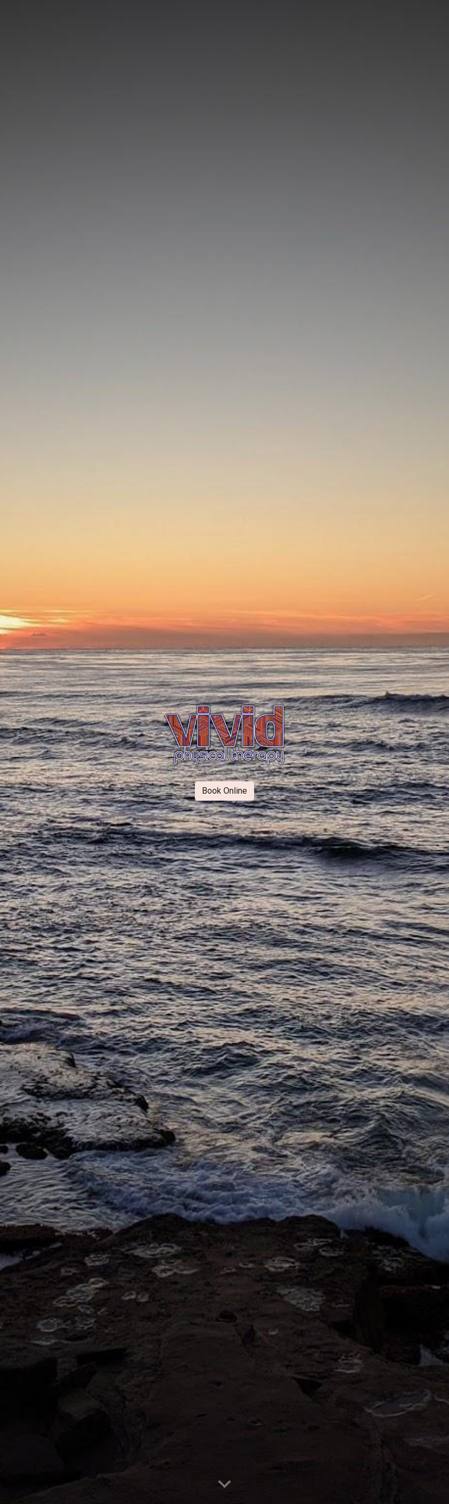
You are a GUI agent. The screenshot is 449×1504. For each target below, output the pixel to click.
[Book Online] (224, 790)
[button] (224, 1485)
